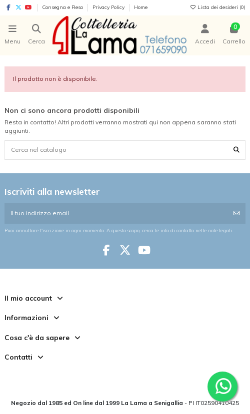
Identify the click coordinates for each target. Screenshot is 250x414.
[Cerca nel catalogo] (237, 150)
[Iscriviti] (237, 213)
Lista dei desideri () (218, 7)
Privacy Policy (109, 7)
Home (141, 7)
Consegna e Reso (63, 7)
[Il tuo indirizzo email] (116, 213)
